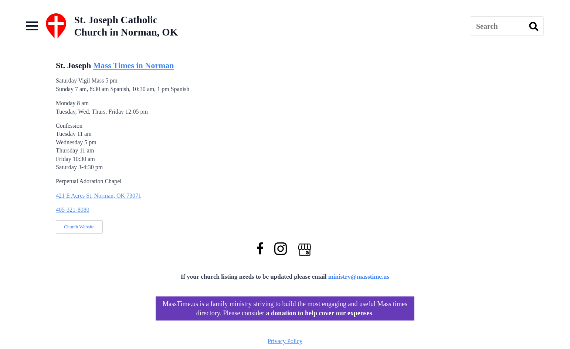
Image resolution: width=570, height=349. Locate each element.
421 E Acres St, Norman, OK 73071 (98, 195)
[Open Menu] (32, 26)
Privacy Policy (285, 341)
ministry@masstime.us (359, 276)
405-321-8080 (72, 210)
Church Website (79, 226)
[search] (533, 26)
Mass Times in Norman (133, 65)
